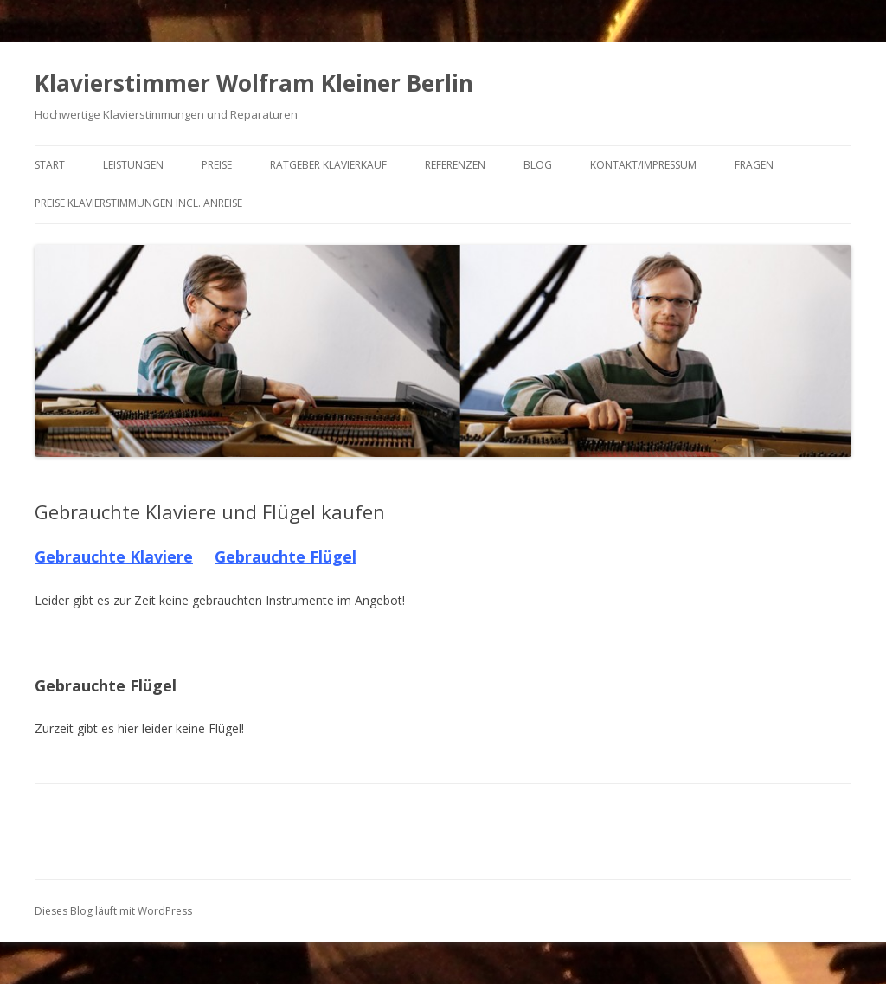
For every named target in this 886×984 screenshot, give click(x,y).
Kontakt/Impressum (643, 165)
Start (50, 165)
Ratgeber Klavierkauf (328, 165)
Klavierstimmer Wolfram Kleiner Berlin (254, 83)
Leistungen (133, 165)
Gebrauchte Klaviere (114, 556)
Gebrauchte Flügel (285, 556)
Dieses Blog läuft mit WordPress (113, 911)
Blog (537, 165)
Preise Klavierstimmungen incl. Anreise (138, 203)
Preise (217, 165)
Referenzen (455, 165)
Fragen (754, 165)
